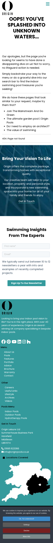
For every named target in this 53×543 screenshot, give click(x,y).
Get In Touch (27, 201)
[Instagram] (24, 342)
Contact (8, 375)
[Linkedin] (19, 342)
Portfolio (9, 362)
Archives (9, 397)
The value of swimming (21, 130)
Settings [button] (26, 525)
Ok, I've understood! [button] (26, 519)
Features (9, 358)
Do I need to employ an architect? (28, 126)
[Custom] (29, 342)
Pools (7, 355)
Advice (8, 365)
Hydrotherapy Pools (16, 418)
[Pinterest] (9, 342)
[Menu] (47, 7)
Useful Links (11, 390)
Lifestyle (9, 394)
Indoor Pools (12, 411)
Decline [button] (26, 531)
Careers (9, 387)
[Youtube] (14, 342)
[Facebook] (3, 342)
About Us (9, 352)
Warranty (9, 372)
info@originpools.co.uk (16, 452)
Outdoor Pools (13, 414)
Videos (8, 401)
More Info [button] (26, 537)
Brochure (9, 369)
